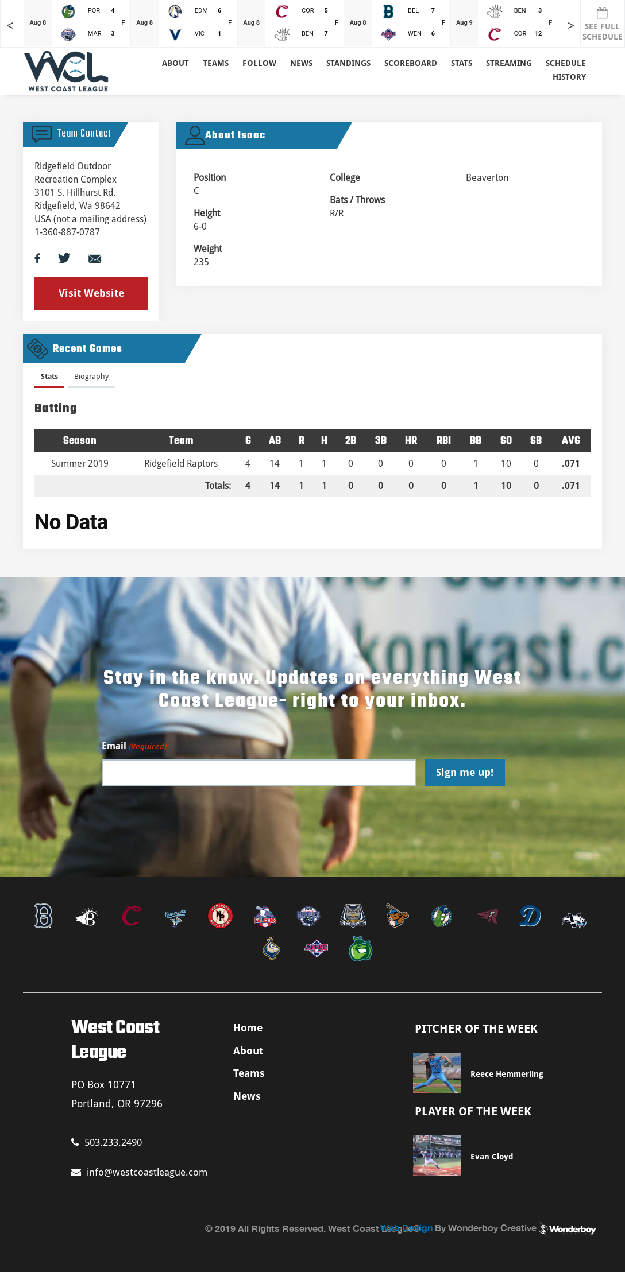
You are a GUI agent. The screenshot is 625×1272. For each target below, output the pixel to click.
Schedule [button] (566, 63)
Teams (249, 1073)
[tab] (49, 378)
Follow (259, 63)
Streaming (509, 63)
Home (248, 1028)
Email (134, 746)
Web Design (406, 1227)
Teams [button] (216, 63)
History (569, 77)
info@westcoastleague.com (139, 1172)
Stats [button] (461, 63)
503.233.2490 (106, 1142)
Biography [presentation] (91, 376)
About (175, 63)
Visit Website (91, 293)
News (301, 63)
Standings (348, 63)
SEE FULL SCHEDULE (602, 24)
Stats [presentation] (49, 376)
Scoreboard (410, 63)
